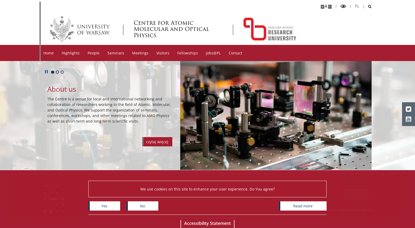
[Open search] (367, 6)
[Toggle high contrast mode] (343, 6)
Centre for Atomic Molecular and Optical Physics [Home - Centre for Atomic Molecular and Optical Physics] (171, 29)
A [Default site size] (326, 6)
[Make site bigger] (322, 7)
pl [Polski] (357, 6)
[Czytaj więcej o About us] (157, 141)
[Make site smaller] (330, 7)
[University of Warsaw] (81, 29)
